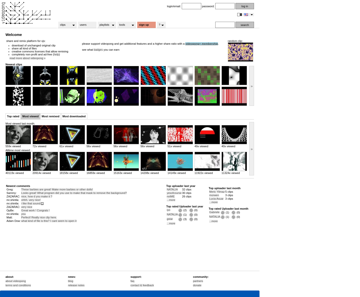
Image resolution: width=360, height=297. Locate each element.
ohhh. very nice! (31, 199)
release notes (76, 285)
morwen (214, 195)
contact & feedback (142, 285)
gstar (170, 218)
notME (171, 196)
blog (70, 281)
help (56, 54)
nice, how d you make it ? (36, 196)
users (83, 24)
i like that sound (32, 203)
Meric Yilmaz (217, 191)
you (23, 213)
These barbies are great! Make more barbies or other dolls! (57, 189)
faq (132, 281)
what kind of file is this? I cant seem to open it (48, 220)
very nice (26, 206)
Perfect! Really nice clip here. (39, 217)
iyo (168, 209)
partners (198, 281)
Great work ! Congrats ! (35, 210)
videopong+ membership (201, 43)
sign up (144, 24)
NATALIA (172, 189)
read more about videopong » (28, 58)
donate (197, 285)
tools (125, 25)
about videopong (16, 281)
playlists (105, 25)
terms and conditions (18, 285)
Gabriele (214, 212)
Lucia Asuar (216, 198)
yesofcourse (174, 192)
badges (98, 49)
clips (66, 25)
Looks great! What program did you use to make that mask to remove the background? (74, 192)
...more (171, 199)
